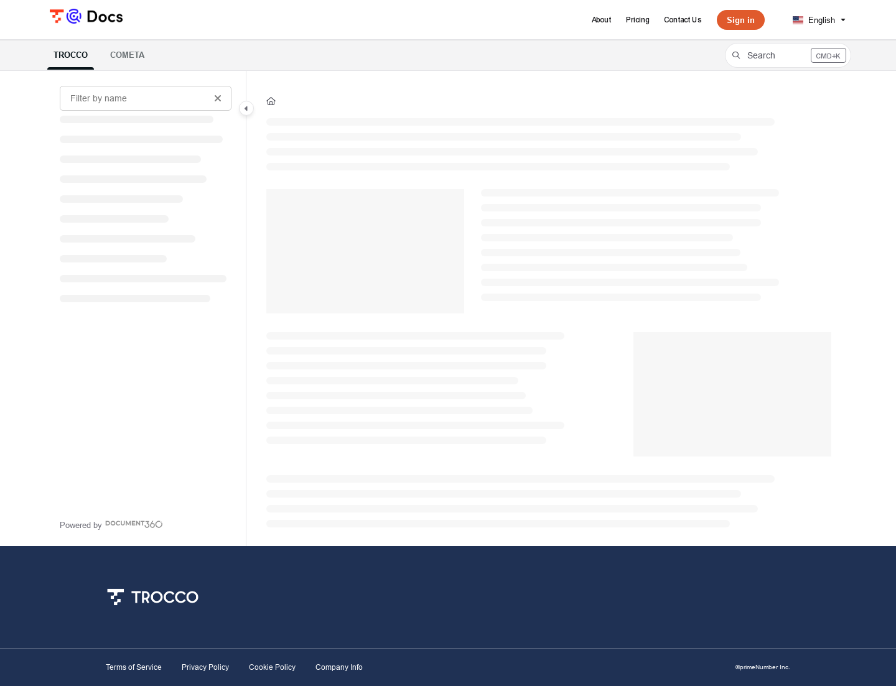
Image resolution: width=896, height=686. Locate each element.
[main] (548, 308)
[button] (788, 55)
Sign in (741, 20)
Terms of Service (134, 667)
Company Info (339, 667)
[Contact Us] (683, 20)
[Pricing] (638, 20)
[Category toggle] (246, 108)
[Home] (271, 101)
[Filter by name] (145, 98)
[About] (602, 20)
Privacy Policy (205, 667)
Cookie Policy (272, 667)
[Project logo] (86, 15)
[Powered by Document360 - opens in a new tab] (111, 523)
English (814, 20)
